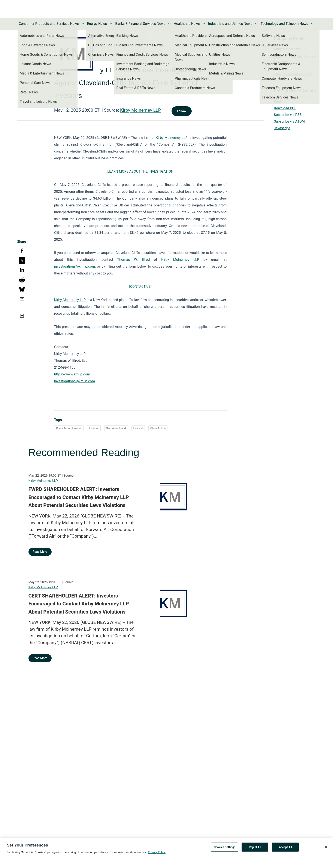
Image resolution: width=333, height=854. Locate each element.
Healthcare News (187, 24)
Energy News (97, 24)
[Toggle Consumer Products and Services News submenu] (83, 24)
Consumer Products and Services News (49, 24)
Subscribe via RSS (288, 115)
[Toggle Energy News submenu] (111, 24)
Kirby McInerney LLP (140, 110)
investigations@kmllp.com (74, 266)
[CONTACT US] (140, 287)
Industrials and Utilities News (230, 24)
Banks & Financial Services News (140, 24)
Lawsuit (138, 428)
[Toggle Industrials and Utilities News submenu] (256, 24)
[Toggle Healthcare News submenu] (204, 24)
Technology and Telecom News (284, 24)
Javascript (282, 128)
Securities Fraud (116, 428)
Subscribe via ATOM (289, 121)
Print (277, 101)
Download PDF (285, 108)
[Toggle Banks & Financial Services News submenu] (169, 24)
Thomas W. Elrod (133, 260)
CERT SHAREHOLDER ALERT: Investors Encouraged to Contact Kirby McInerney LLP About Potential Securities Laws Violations (78, 604)
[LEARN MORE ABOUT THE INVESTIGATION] (140, 171)
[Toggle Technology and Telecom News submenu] (312, 24)
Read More (40, 551)
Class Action (158, 428)
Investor (94, 428)
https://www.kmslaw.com (293, 74)
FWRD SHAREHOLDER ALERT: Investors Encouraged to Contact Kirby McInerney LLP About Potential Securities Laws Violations (78, 497)
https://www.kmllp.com (72, 374)
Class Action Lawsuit (69, 428)
